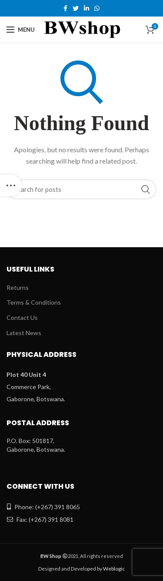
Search (145, 189)
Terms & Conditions (34, 302)
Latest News (24, 332)
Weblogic (114, 568)
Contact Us (22, 317)
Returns (18, 287)
